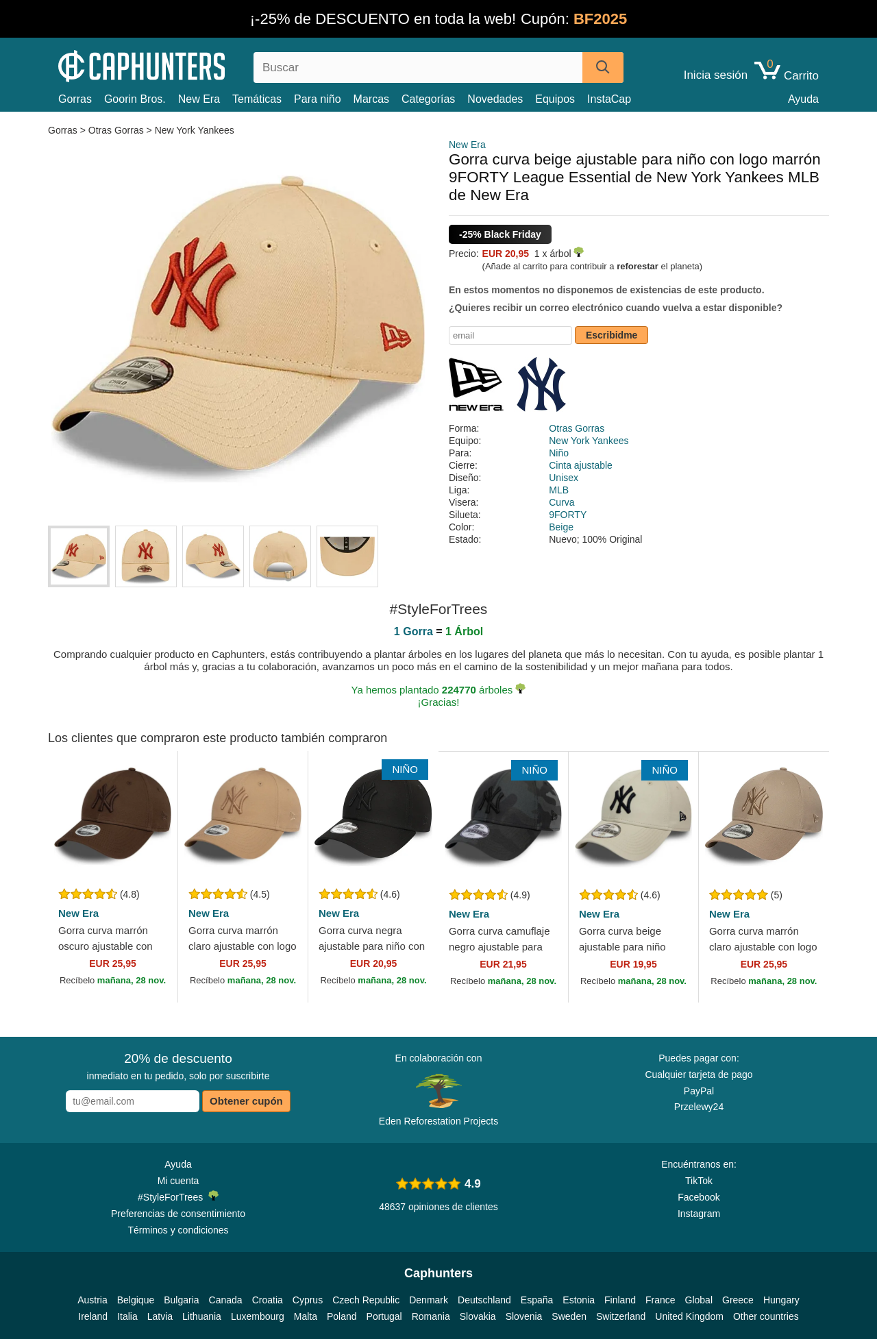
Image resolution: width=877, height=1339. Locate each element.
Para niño (317, 99)
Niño (559, 452)
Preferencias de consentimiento (178, 1213)
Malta (305, 1316)
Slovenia (524, 1316)
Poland (342, 1316)
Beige (561, 526)
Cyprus (308, 1299)
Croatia (267, 1299)
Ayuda (803, 99)
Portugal (384, 1316)
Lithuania (201, 1316)
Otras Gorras (116, 130)
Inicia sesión (716, 75)
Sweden (569, 1316)
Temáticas (257, 99)
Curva (561, 502)
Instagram (699, 1213)
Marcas (371, 99)
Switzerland (620, 1316)
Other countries (766, 1316)
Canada (226, 1299)
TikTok (699, 1180)
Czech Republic (365, 1299)
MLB (559, 489)
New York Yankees (194, 130)
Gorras (75, 99)
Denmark (428, 1299)
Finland (620, 1299)
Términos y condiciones (177, 1230)
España (537, 1299)
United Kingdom (689, 1316)
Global (699, 1299)
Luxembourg (257, 1316)
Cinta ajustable (581, 465)
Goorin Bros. (135, 99)
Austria (92, 1299)
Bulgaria (181, 1299)
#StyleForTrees (178, 1196)
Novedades (495, 99)
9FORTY (567, 514)
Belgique (136, 1299)
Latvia (160, 1316)
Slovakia (478, 1316)
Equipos (555, 99)
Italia (127, 1316)
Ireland (93, 1316)
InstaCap (609, 99)
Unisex (563, 477)
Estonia (579, 1299)
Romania (431, 1316)
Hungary (781, 1299)
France (660, 1299)
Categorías (428, 99)
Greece (738, 1299)
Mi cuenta (178, 1180)
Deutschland (484, 1299)
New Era (199, 99)
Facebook (698, 1197)
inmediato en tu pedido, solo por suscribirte (178, 1066)
